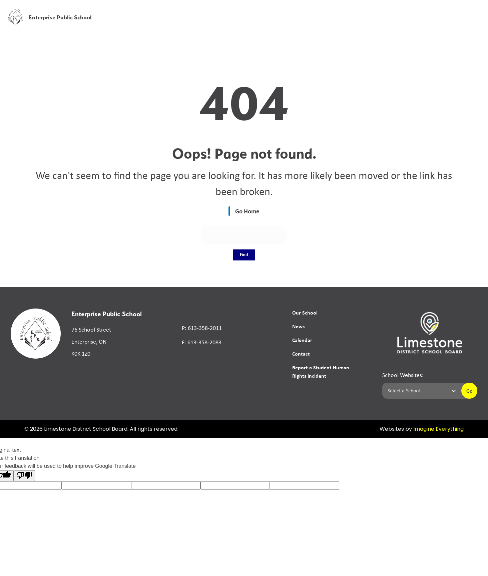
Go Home (247, 211)
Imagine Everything (438, 429)
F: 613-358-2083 (201, 342)
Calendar (302, 340)
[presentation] (475, 19)
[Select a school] (420, 391)
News (367, 24)
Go (469, 390)
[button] (378, 9)
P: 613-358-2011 (202, 328)
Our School (305, 312)
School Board (334, 10)
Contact (301, 353)
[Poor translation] (24, 475)
